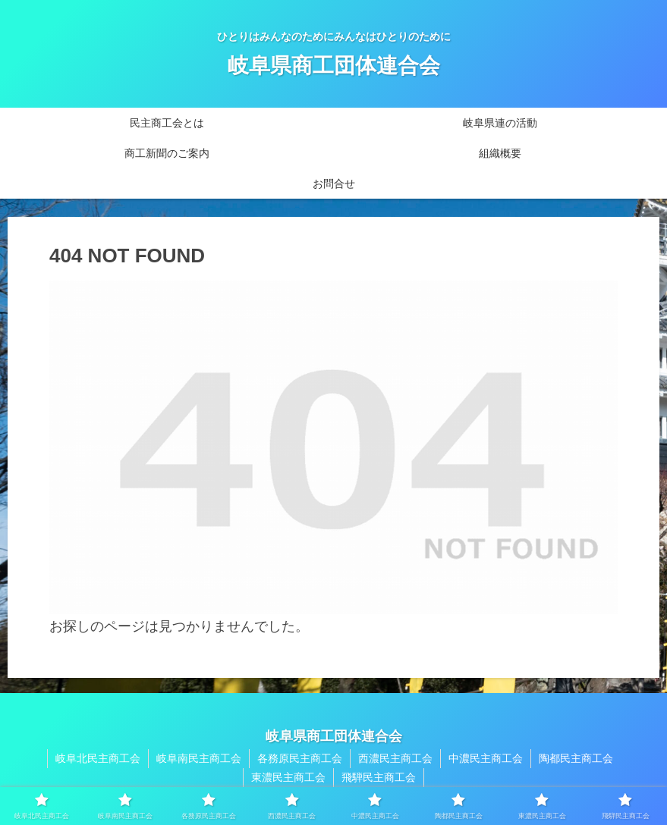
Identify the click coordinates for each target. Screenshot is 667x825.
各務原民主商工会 (299, 758)
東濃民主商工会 (288, 777)
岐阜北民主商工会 (97, 758)
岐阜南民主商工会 (198, 758)
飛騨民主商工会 (378, 777)
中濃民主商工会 (485, 758)
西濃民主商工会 (395, 758)
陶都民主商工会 (576, 758)
